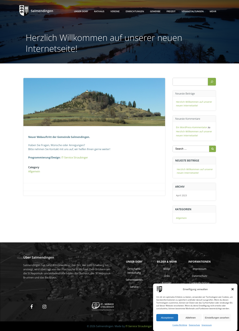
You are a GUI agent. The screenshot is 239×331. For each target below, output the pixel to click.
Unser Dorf (82, 11)
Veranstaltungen (194, 11)
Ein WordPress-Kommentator (191, 127)
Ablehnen (190, 319)
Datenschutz (194, 326)
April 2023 (181, 195)
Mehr (214, 11)
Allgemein (34, 171)
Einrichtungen (136, 11)
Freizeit (172, 11)
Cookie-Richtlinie (179, 326)
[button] (232, 291)
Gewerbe (156, 11)
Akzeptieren (167, 319)
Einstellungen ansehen (217, 319)
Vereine (116, 11)
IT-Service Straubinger (74, 157)
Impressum (207, 326)
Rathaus (100, 11)
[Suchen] (212, 82)
